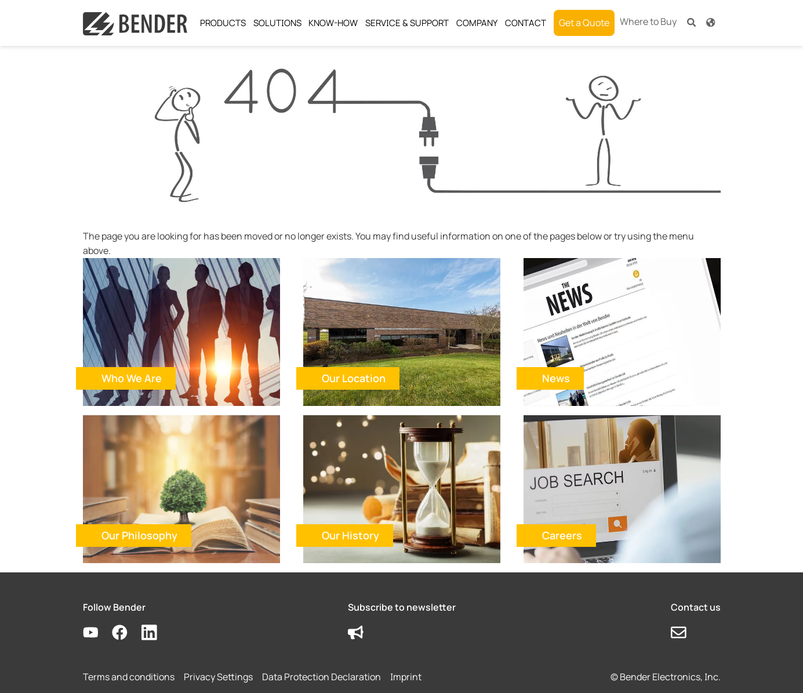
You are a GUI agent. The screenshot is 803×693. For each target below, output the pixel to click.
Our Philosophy (139, 535)
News (556, 378)
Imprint (406, 676)
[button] (691, 22)
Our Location (354, 378)
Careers (562, 535)
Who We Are (131, 378)
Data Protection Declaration (321, 676)
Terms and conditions (129, 676)
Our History (350, 535)
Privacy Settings (218, 676)
